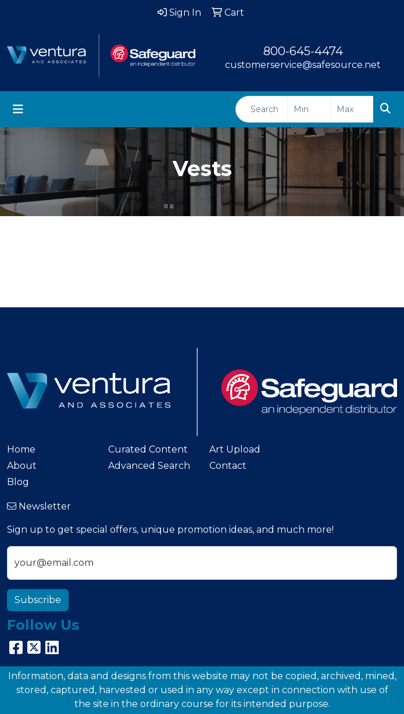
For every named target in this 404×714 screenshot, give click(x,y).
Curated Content (148, 449)
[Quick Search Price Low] (309, 109)
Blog (18, 481)
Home (21, 449)
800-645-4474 (303, 51)
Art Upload (234, 449)
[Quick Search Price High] (352, 109)
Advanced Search (149, 465)
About (22, 465)
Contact (227, 465)
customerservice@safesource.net (303, 64)
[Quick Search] (261, 109)
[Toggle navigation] (18, 109)
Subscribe (38, 599)
